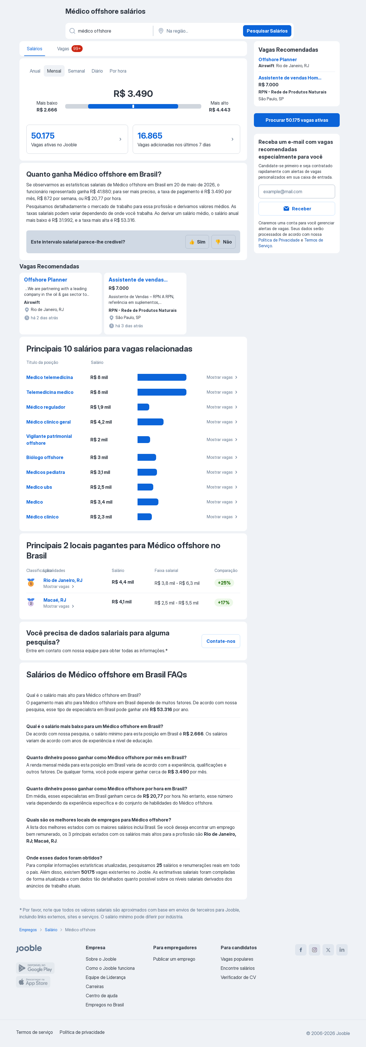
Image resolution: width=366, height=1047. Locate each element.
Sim (197, 241)
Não (223, 241)
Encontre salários (238, 968)
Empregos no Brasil (105, 1005)
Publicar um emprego (174, 959)
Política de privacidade (82, 1032)
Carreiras (95, 986)
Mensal (54, 71)
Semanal (76, 71)
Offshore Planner (45, 280)
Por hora (118, 71)
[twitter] (328, 950)
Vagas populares (237, 959)
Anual (35, 71)
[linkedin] (342, 950)
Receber (297, 208)
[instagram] (314, 950)
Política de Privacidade (279, 240)
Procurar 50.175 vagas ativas (297, 120)
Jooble (343, 1033)
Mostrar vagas (223, 377)
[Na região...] (197, 31)
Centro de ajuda (102, 995)
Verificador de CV (238, 977)
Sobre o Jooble (101, 959)
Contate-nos (220, 641)
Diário (97, 71)
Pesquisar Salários (267, 31)
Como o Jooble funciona (110, 968)
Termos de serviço (34, 1032)
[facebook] (301, 950)
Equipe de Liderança (106, 977)
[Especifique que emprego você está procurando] (108, 31)
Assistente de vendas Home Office (136, 280)
